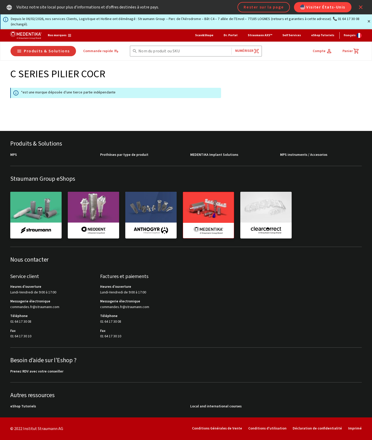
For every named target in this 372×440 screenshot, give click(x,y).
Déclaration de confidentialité (317, 428)
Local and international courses (216, 406)
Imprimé (355, 428)
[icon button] (361, 7)
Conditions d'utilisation (267, 428)
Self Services (291, 35)
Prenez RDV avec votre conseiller (36, 371)
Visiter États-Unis (322, 7)
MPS (13, 154)
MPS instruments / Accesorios (303, 154)
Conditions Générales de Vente (217, 428)
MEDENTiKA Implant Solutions (214, 154)
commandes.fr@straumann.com (34, 307)
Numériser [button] (247, 51)
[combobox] (183, 51)
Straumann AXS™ (260, 35)
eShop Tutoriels (322, 35)
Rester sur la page (264, 7)
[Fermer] (369, 21)
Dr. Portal (230, 35)
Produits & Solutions (43, 51)
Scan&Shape (204, 35)
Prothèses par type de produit (124, 154)
